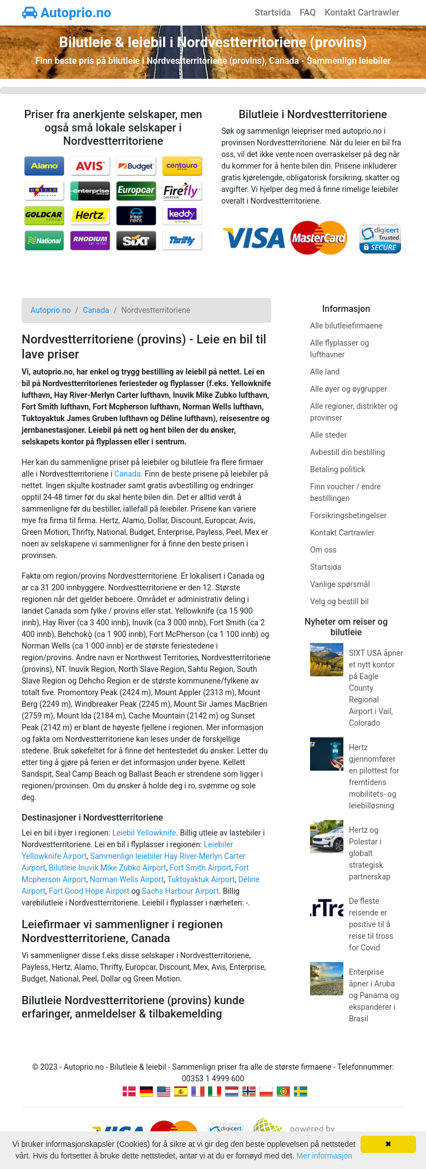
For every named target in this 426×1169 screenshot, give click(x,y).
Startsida (273, 12)
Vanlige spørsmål (340, 584)
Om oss (323, 549)
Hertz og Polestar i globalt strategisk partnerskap (369, 853)
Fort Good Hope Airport (89, 891)
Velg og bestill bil (339, 601)
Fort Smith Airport (200, 867)
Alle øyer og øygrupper (348, 388)
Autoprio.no (66, 13)
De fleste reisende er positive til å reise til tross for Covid (371, 924)
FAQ (308, 12)
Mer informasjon (324, 1155)
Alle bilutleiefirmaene (346, 325)
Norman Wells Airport (127, 879)
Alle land (324, 371)
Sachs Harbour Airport (180, 891)
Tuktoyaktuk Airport (201, 879)
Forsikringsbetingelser (348, 515)
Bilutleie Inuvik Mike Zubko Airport (107, 867)
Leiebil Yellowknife (144, 832)
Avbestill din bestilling (347, 452)
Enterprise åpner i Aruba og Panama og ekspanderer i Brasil (374, 995)
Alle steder (328, 435)
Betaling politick (337, 469)
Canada (127, 473)
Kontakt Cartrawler (361, 12)
